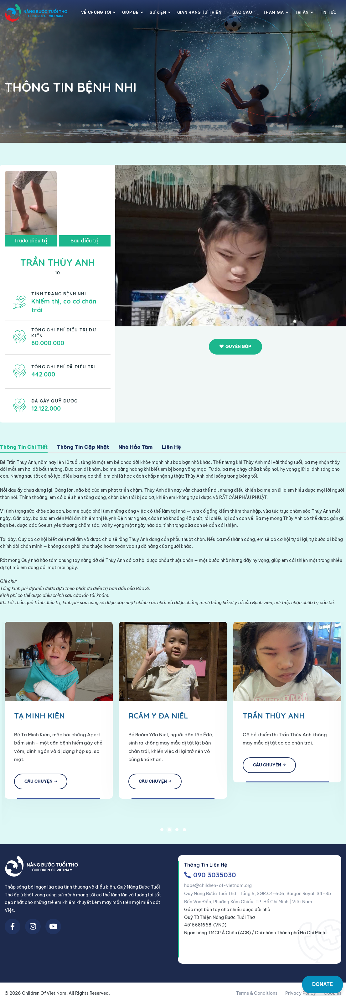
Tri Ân (302, 12)
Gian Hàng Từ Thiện (199, 12)
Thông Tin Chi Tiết (24, 447)
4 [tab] (184, 827)
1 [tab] (161, 827)
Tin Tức (328, 12)
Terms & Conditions (256, 991)
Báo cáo (242, 12)
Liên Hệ (171, 447)
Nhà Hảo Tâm (135, 447)
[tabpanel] (159, 709)
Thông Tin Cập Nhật (83, 447)
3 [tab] (176, 827)
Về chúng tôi (96, 12)
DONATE (322, 984)
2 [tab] (169, 827)
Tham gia (273, 12)
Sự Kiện (158, 12)
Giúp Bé (130, 12)
